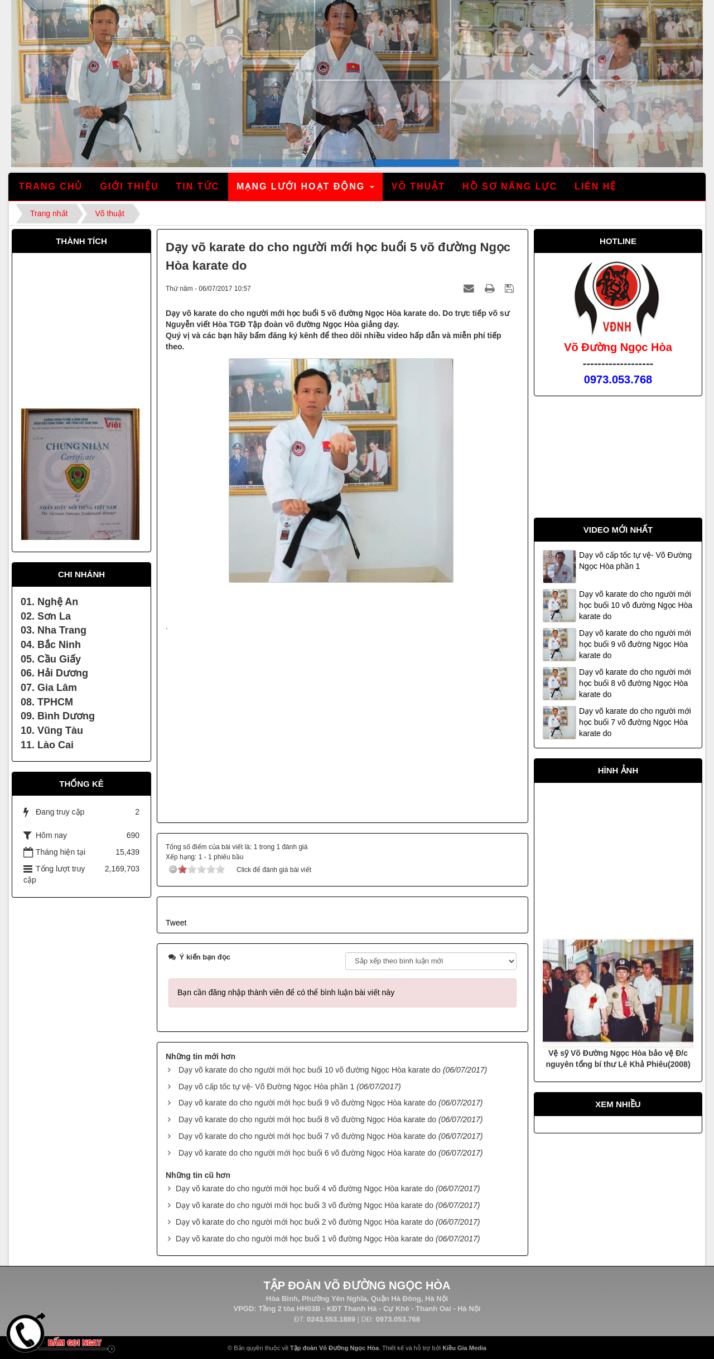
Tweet (176, 922)
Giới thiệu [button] (129, 186)
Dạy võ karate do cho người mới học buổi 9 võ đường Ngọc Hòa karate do (307, 1102)
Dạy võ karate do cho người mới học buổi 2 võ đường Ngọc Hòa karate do (304, 1221)
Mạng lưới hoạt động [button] (306, 190)
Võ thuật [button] (418, 186)
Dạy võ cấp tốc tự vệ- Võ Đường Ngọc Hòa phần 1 (266, 1086)
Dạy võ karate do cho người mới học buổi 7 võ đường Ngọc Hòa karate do (307, 1136)
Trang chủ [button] (51, 186)
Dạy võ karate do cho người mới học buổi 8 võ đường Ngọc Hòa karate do (307, 1119)
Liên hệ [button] (595, 186)
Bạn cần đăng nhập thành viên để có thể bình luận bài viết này (285, 992)
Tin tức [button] (198, 186)
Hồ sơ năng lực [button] (509, 186)
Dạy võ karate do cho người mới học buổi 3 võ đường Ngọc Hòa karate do (304, 1205)
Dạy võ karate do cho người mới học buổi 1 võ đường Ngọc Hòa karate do (304, 1238)
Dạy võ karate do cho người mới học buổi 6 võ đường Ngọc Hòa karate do (307, 1152)
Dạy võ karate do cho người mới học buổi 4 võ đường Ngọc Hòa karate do (304, 1188)
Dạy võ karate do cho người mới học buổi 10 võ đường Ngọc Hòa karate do (309, 1069)
